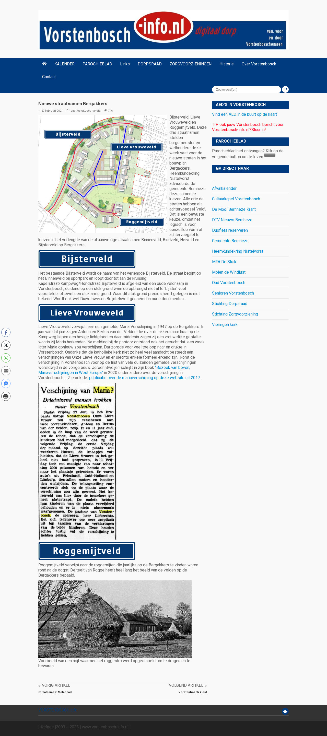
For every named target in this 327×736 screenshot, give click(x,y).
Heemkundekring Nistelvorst (237, 251)
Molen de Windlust (229, 272)
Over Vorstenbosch (259, 64)
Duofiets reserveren (230, 230)
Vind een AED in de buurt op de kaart (244, 114)
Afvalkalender (224, 188)
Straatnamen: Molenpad (55, 692)
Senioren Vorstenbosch (233, 293)
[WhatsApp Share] (5, 358)
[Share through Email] (5, 370)
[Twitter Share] (5, 345)
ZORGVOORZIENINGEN (191, 64)
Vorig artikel (56, 685)
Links (125, 64)
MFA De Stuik (224, 261)
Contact (49, 76)
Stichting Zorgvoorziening (235, 314)
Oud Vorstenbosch (228, 282)
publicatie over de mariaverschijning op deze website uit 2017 (144, 377)
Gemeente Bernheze (230, 240)
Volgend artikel (186, 685)
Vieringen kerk (225, 324)
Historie (226, 64)
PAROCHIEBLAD (97, 64)
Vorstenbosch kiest (193, 692)
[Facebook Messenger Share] (5, 383)
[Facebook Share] (5, 332)
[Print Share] (5, 396)
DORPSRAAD (150, 64)
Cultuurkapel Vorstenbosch (236, 198)
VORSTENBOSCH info (57, 710)
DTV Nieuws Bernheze (232, 219)
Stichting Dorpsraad (229, 303)
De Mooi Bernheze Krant (234, 209)
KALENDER (64, 64)
